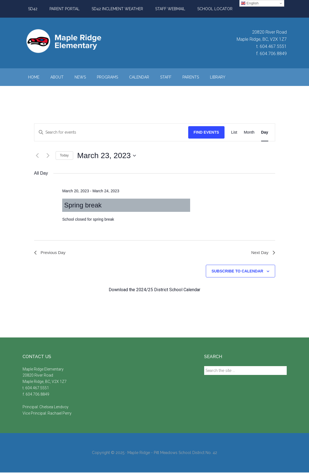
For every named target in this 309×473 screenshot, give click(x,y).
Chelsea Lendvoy (54, 407)
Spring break (83, 205)
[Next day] (48, 155)
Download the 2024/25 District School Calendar (154, 290)
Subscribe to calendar (237, 271)
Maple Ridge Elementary (75, 41)
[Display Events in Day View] (264, 132)
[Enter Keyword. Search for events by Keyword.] (111, 132)
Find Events (206, 132)
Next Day (262, 252)
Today (64, 155)
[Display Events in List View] (234, 132)
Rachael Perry (60, 414)
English (249, 3)
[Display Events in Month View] (249, 132)
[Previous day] (37, 155)
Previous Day (50, 252)
